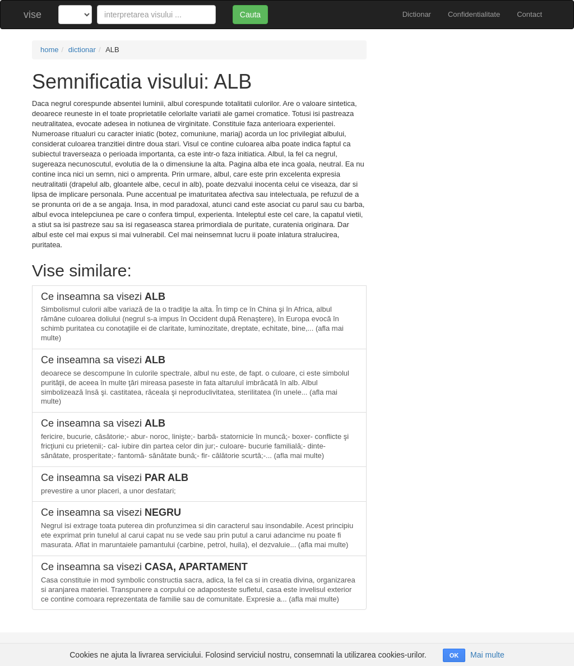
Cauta (250, 14)
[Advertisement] (462, 110)
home (49, 49)
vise (32, 14)
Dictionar (416, 14)
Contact (529, 14)
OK (454, 655)
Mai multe (487, 654)
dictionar (82, 49)
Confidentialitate (474, 14)
